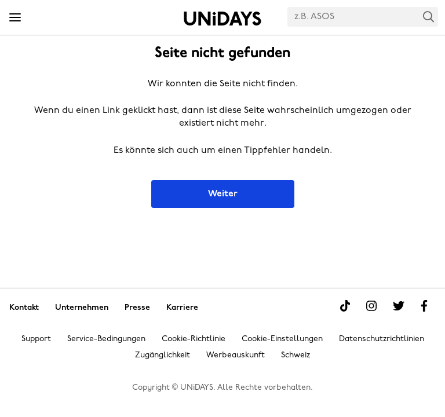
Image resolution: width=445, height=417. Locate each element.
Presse (137, 307)
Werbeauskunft (235, 355)
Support (36, 339)
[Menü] (15, 18)
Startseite (222, 18)
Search (429, 16)
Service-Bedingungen (106, 339)
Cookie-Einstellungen (282, 339)
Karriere (182, 307)
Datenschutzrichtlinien (381, 339)
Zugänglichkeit (162, 355)
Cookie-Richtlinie (193, 339)
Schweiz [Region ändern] (295, 355)
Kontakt (24, 307)
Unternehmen (81, 307)
